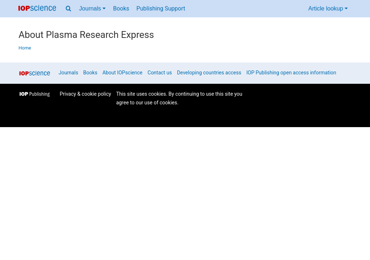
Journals (68, 72)
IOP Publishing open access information (291, 72)
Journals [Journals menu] (92, 8)
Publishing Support (161, 8)
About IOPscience (122, 72)
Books (121, 8)
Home (24, 48)
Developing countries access (209, 72)
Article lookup (328, 8)
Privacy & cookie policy (85, 94)
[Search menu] (68, 8)
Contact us (159, 72)
